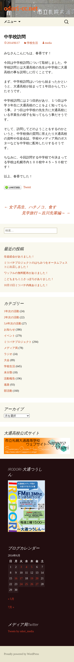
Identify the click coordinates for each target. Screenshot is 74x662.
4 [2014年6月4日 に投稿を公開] (26, 567)
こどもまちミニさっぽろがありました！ (29, 279)
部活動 (8, 390)
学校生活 (32, 42)
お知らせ (9, 329)
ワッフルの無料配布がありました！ (26, 273)
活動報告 (9, 378)
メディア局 (11, 347)
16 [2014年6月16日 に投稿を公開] (16, 578)
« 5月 (11, 598)
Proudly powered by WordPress (21, 654)
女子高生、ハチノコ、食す (30, 207)
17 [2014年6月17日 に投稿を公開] (21, 578)
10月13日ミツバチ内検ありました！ (26, 285)
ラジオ (8, 354)
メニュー (10, 21)
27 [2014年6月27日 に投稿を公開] (37, 584)
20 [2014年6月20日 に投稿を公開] (37, 578)
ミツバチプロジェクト (18, 341)
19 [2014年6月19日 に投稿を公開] (31, 578)
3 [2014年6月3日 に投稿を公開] (21, 567)
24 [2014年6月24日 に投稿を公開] (21, 584)
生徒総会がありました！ (19, 256)
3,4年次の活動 (12, 323)
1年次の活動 (11, 311)
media (48, 42)
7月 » (11, 607)
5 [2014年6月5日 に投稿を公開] (31, 567)
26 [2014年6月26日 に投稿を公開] (31, 584)
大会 (6, 360)
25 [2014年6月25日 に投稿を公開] (26, 584)
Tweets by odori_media (21, 631)
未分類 (8, 372)
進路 (6, 384)
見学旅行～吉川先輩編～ (46, 213)
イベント (9, 335)
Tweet (27, 187)
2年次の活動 (11, 317)
